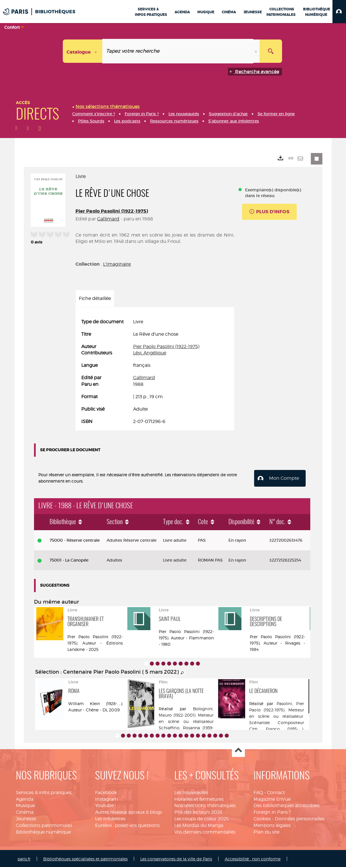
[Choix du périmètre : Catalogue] (83, 51)
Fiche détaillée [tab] (95, 298)
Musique (25, 804)
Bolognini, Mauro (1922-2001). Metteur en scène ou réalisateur (186, 714)
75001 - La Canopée (69, 559)
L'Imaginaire (117, 264)
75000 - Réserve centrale (75, 539)
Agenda (24, 798)
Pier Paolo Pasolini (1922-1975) (111, 211)
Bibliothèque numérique (43, 831)
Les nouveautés (191, 791)
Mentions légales (272, 824)
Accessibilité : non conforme (253, 857)
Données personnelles (299, 817)
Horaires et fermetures (199, 798)
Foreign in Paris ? (272, 811)
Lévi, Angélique (149, 353)
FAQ (258, 791)
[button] (339, 11)
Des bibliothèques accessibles (286, 804)
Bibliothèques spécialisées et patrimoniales (85, 857)
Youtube (104, 804)
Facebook (106, 791)
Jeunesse (26, 817)
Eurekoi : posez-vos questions (127, 824)
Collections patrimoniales (44, 824)
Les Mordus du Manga (198, 824)
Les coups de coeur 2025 (201, 817)
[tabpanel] (154, 372)
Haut (238, 749)
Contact (276, 791)
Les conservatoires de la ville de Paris (176, 857)
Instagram (106, 798)
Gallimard (108, 219)
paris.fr (24, 857)
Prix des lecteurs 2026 (198, 811)
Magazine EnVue (272, 798)
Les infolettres (110, 817)
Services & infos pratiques (44, 791)
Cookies (262, 817)
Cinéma (24, 811)
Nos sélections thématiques (205, 804)
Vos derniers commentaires (204, 831)
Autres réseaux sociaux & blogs (128, 811)
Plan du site (266, 831)
